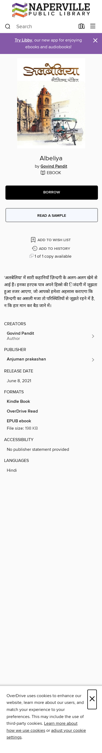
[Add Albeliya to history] (52, 248)
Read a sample (51, 215)
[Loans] (82, 27)
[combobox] (40, 26)
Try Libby (23, 40)
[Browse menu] (93, 26)
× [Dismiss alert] (95, 40)
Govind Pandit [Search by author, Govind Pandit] (54, 166)
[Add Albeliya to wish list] (51, 240)
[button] (51, 193)
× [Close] (92, 699)
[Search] (7, 26)
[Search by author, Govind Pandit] (51, 336)
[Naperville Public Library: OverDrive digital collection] (51, 10)
